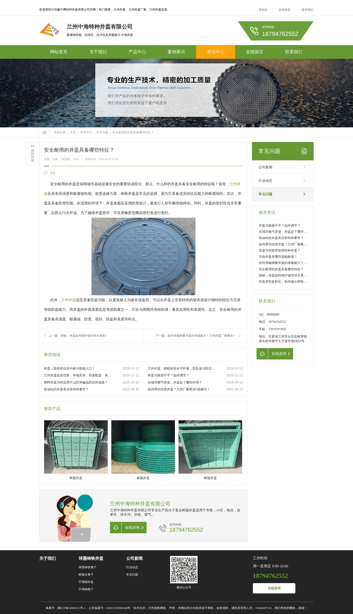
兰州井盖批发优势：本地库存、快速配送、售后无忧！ (78, 375)
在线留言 (285, 9)
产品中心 (137, 51)
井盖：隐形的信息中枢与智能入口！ (69, 368)
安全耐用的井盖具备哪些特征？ (133, 132)
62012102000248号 (118, 608)
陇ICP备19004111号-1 (71, 608)
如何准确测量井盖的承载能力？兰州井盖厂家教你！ (295, 263)
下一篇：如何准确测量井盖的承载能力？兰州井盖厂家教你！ (196, 335)
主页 (73, 132)
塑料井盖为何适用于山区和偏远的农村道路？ (76, 382)
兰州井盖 (68, 300)
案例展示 (176, 51)
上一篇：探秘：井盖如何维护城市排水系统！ (78, 335)
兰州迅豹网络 (157, 608)
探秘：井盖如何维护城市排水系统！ (284, 275)
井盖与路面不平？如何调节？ (168, 375)
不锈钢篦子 (86, 589)
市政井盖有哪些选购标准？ (278, 256)
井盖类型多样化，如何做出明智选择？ (286, 281)
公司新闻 (265, 167)
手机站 (263, 9)
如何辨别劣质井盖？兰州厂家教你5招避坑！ (179, 389)
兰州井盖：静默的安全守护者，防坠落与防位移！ (182, 368)
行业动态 (265, 180)
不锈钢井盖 (86, 582)
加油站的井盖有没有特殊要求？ (66, 389)
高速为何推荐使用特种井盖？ (279, 250)
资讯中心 (215, 51)
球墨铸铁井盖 (91, 558)
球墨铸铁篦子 (87, 567)
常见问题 (102, 132)
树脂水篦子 (86, 574)
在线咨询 (274, 588)
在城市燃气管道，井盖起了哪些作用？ (175, 382)
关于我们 (98, 51)
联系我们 (308, 9)
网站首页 (58, 51)
